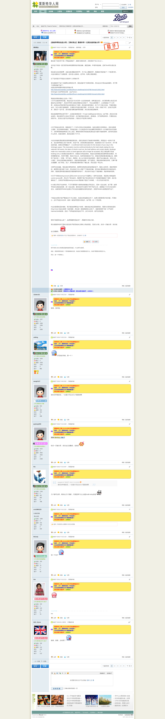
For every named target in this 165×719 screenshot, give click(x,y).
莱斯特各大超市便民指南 (83, 31)
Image (57, 673)
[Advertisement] (70, 18)
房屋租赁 (69, 11)
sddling (35, 337)
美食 (95, 11)
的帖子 (59, 437)
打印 (84, 47)
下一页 (128, 37)
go (129, 42)
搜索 (130, 26)
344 (41, 529)
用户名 (97, 4)
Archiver (120, 715)
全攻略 (51, 11)
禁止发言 (36, 516)
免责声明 (77, 712)
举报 (123, 286)
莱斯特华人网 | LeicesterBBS (33, 26)
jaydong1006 (37, 424)
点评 (55, 333)
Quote (63, 673)
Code (65, 673)
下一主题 (44, 661)
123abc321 (36, 294)
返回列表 (106, 37)
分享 (96, 241)
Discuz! (41, 715)
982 (41, 368)
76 (40, 614)
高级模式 (102, 673)
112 (41, 653)
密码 (96, 7)
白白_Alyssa (37, 622)
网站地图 (100, 712)
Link (60, 673)
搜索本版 (105, 26)
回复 (55, 286)
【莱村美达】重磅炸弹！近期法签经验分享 (84, 42)
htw (34, 579)
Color (55, 673)
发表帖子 (109, 673)
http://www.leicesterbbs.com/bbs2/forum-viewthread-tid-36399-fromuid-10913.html (77, 94)
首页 (35, 11)
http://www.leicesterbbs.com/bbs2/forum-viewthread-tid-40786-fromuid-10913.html (77, 89)
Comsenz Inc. (41, 717)
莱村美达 (36, 47)
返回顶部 (127, 286)
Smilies (68, 673)
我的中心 (125, 11)
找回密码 (130, 7)
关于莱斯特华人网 (68, 712)
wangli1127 (36, 381)
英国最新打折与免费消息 (83, 33)
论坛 (42, 11)
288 (41, 416)
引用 (61, 286)
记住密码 (123, 4)
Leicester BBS (129, 715)
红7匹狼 (69, 705)
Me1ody (35, 536)
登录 (62, 235)
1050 (41, 329)
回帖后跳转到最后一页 (71, 688)
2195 (41, 459)
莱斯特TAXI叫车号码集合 (117, 33)
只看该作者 (71, 47)
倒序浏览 (78, 47)
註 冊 (129, 4)
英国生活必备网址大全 (49, 33)
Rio (34, 467)
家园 (102, 11)
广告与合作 (85, 712)
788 (41, 501)
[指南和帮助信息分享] (59, 42)
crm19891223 (37, 509)
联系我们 (92, 712)
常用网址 (79, 11)
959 (41, 79)
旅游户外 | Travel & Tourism (49, 26)
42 (40, 571)
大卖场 (59, 11)
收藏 (88, 241)
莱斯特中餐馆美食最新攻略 (117, 31)
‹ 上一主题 (37, 661)
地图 (87, 11)
